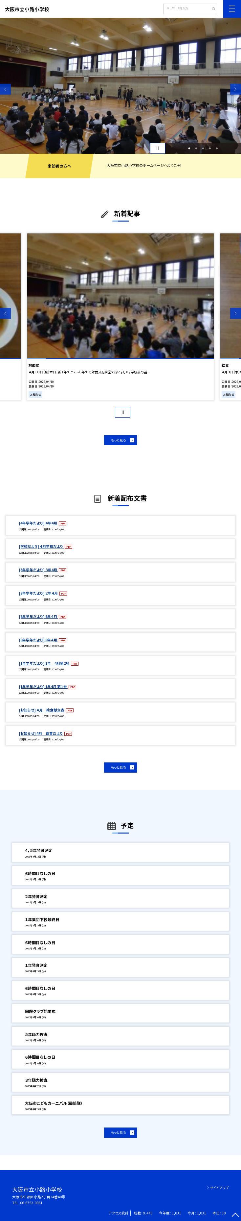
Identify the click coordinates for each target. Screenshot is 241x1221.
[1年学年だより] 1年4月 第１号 (43, 686)
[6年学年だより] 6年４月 (38, 616)
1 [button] (189, 148)
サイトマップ (219, 1187)
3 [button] (203, 148)
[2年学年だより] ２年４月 (38, 593)
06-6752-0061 (31, 1202)
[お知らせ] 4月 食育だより (41, 733)
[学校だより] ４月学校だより (41, 546)
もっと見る (118, 440)
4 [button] (210, 148)
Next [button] (235, 89)
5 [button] (217, 148)
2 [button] (196, 148)
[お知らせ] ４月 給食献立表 (42, 709)
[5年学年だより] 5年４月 (38, 639)
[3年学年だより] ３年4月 (38, 569)
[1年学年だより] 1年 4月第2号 (44, 663)
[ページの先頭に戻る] (235, 1215)
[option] (120, 86)
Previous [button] (5, 89)
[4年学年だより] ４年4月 (38, 522)
